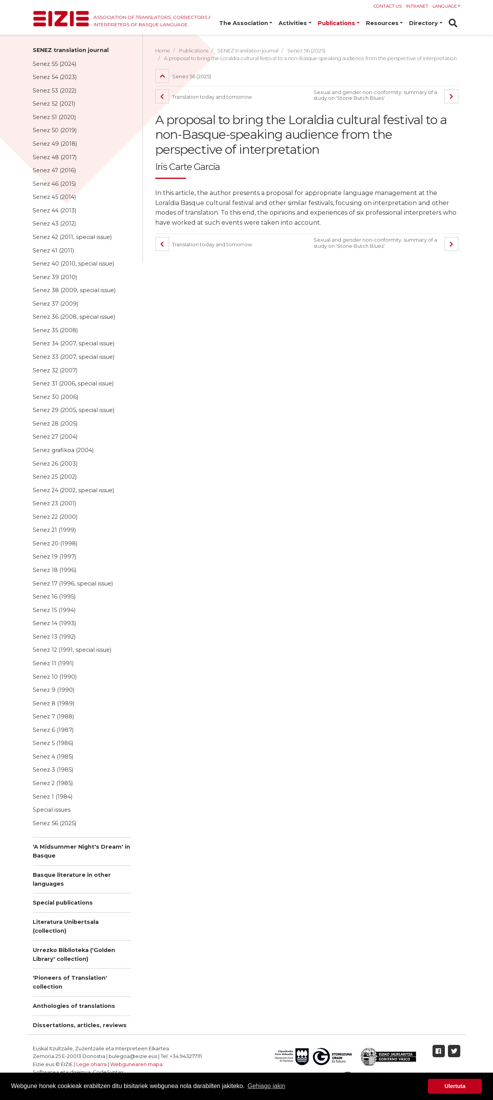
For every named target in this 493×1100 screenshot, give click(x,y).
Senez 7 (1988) (53, 716)
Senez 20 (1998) (55, 543)
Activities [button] (292, 23)
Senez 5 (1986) (53, 743)
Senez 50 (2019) (55, 130)
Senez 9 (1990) (53, 689)
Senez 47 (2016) (54, 170)
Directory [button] (423, 23)
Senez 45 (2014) (54, 196)
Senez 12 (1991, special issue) (72, 649)
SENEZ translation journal (71, 50)
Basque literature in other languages (72, 879)
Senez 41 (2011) (53, 250)
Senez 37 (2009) (55, 303)
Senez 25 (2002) (55, 476)
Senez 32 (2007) (55, 370)
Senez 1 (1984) (52, 796)
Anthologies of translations (74, 1005)
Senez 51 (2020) (54, 117)
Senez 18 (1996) (54, 570)
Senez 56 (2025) (54, 823)
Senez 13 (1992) (54, 636)
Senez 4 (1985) (53, 756)
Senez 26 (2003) (55, 463)
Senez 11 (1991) (53, 663)
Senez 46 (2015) (54, 183)
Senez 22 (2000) (55, 516)
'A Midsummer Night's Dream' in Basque (81, 851)
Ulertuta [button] (454, 1086)
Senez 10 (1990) (55, 676)
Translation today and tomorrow (203, 97)
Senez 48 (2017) (55, 157)
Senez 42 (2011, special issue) (72, 237)
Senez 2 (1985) (53, 783)
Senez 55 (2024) (54, 64)
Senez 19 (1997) (54, 556)
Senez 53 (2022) (54, 90)
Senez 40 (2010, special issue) (73, 263)
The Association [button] (243, 23)
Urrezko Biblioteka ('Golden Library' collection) (74, 954)
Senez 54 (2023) (55, 77)
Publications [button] (336, 23)
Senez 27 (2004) (55, 436)
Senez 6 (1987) (53, 730)
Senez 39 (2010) (55, 277)
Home (162, 51)
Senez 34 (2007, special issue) (73, 343)
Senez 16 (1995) (54, 596)
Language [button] (445, 6)
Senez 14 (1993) (54, 623)
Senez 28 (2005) (55, 423)
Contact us (388, 6)
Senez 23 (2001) (54, 503)
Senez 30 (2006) (55, 397)
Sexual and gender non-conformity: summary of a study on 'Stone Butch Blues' (375, 95)
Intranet (417, 6)
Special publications (63, 902)
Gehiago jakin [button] (266, 1086)
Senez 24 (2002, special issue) (73, 490)
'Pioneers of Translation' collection (70, 982)
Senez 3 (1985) (53, 769)
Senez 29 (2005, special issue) (73, 410)
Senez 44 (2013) (54, 210)
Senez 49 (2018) (55, 143)
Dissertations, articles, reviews (80, 1025)
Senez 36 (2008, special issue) (74, 316)
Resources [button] (382, 23)
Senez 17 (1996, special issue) (73, 583)
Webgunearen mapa (136, 1064)
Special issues (51, 809)
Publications (193, 51)
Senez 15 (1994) (54, 610)
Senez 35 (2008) (55, 330)
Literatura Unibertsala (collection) (66, 926)
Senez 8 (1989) (53, 703)
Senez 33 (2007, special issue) (73, 356)
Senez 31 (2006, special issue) (73, 383)
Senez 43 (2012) (54, 223)
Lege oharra (91, 1064)
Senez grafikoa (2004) (63, 450)
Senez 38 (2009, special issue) (74, 290)
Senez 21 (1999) (54, 529)
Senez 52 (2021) (54, 103)
